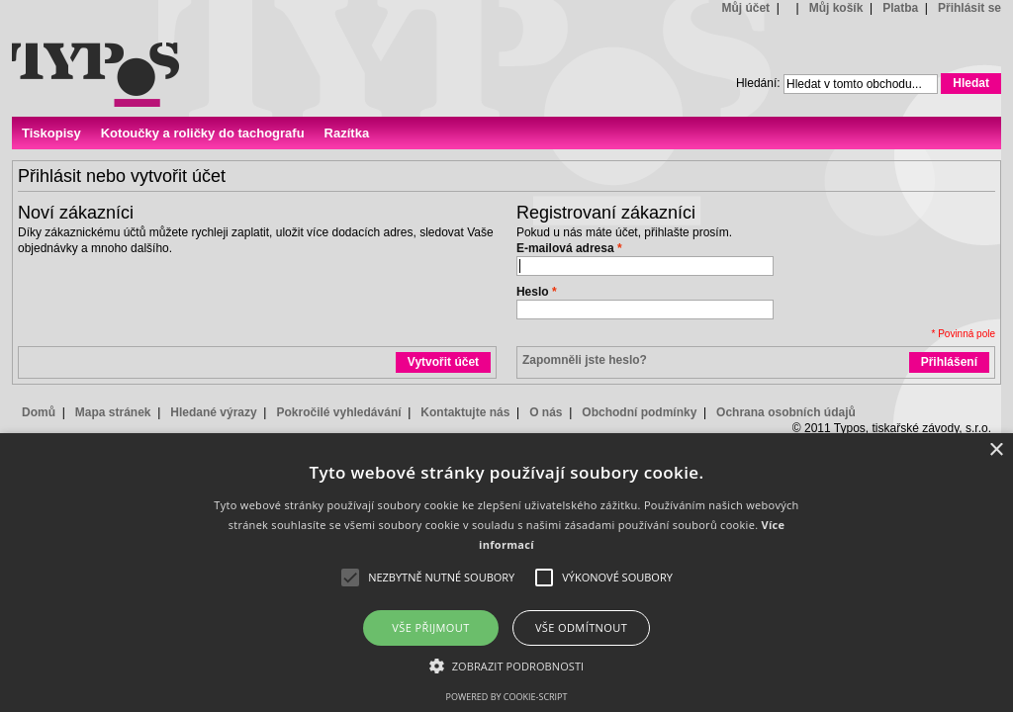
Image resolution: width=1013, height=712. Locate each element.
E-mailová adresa (565, 248)
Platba (900, 8)
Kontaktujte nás (464, 412)
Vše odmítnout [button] (581, 627)
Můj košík (836, 8)
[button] (507, 665)
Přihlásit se (969, 8)
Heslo (532, 292)
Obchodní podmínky (639, 412)
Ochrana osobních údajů (786, 412)
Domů (38, 412)
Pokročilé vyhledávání (338, 412)
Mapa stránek (113, 412)
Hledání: (758, 83)
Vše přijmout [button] (430, 627)
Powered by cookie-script (507, 696)
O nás (545, 412)
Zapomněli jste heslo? (584, 360)
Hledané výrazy (213, 412)
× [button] (995, 450)
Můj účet (745, 8)
